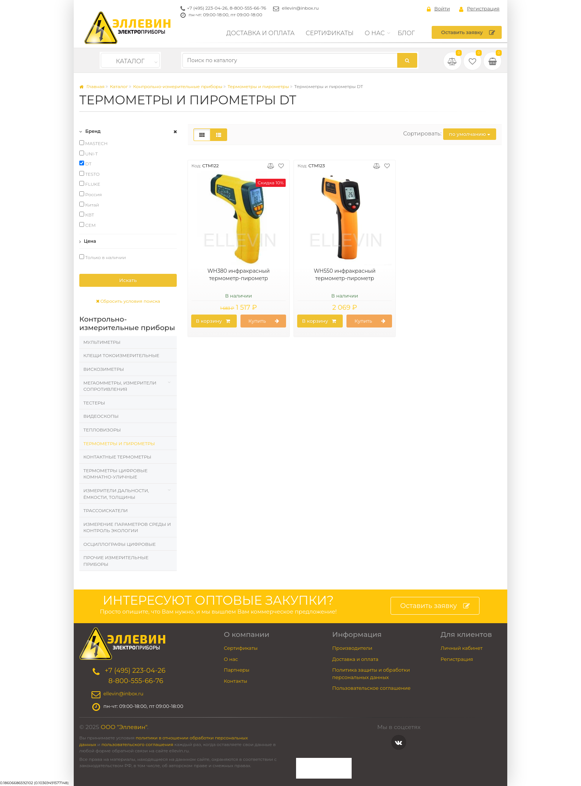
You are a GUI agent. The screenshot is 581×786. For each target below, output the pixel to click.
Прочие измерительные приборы (116, 561)
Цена (87, 241)
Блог (406, 33)
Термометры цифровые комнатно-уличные (115, 474)
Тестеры (94, 403)
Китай (89, 205)
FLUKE (89, 184)
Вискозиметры (103, 369)
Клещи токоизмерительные (121, 355)
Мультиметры (101, 342)
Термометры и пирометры (258, 86)
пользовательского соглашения (137, 744)
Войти (438, 9)
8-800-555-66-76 (248, 8)
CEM (87, 225)
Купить (263, 321)
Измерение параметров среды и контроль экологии (127, 527)
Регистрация (479, 9)
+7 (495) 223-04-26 (207, 8)
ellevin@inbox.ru (300, 8)
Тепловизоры (102, 430)
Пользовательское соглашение (371, 688)
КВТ (86, 215)
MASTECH (93, 143)
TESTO (89, 174)
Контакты (235, 681)
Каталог (130, 61)
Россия (90, 194)
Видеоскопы (101, 416)
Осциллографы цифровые (119, 544)
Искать (128, 280)
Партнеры (236, 670)
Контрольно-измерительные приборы (177, 86)
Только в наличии (102, 257)
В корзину (213, 321)
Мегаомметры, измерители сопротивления (119, 386)
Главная (91, 86)
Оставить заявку (468, 32)
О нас (375, 33)
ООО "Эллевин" (124, 726)
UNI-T (88, 154)
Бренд (90, 131)
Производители (352, 648)
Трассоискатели (105, 510)
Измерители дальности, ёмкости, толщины (116, 494)
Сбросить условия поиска (128, 301)
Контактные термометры (117, 457)
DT (85, 164)
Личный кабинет (461, 648)
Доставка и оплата (260, 33)
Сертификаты (329, 33)
